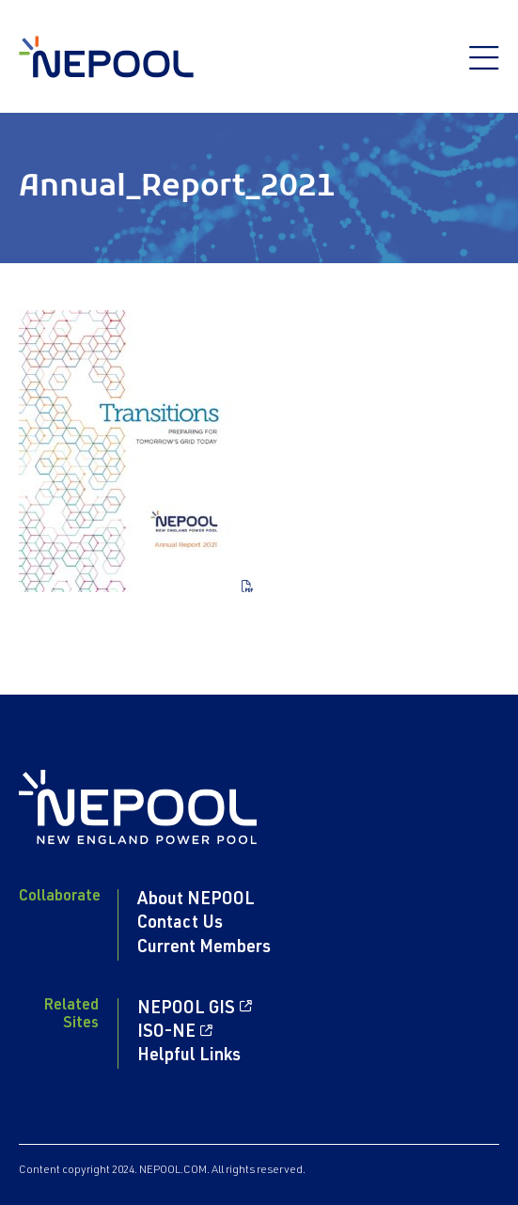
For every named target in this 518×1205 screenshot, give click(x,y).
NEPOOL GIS (186, 1009)
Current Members (204, 948)
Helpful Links (189, 1056)
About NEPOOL (196, 900)
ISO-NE (166, 1033)
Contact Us (180, 923)
